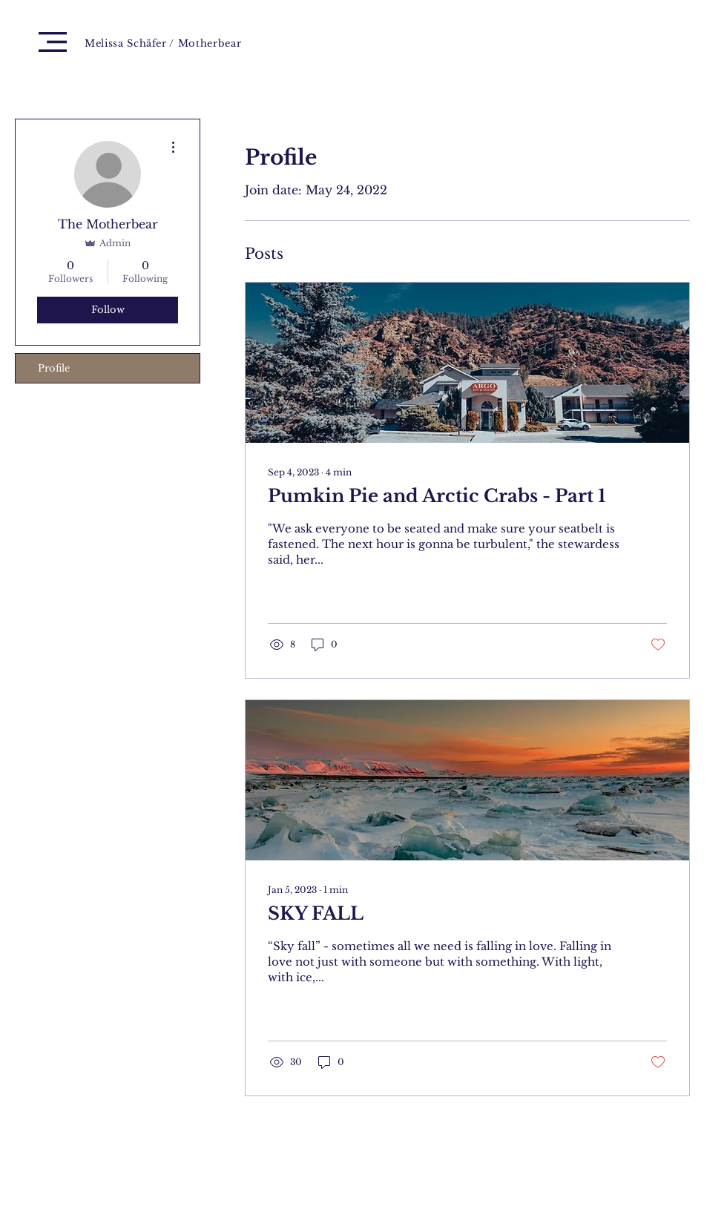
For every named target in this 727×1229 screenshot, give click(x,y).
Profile (54, 368)
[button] (53, 42)
